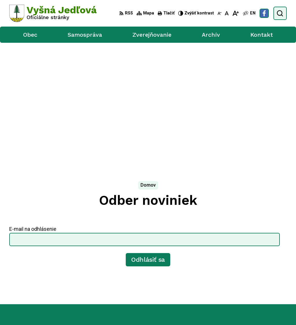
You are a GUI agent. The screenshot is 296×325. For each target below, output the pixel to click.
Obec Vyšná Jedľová (167, 310)
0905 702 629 (255, 254)
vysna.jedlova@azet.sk (264, 260)
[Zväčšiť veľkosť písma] (235, 13)
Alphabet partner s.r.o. (85, 310)
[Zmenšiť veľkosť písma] (219, 13)
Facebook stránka (259, 267)
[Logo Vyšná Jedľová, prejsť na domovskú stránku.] (53, 13)
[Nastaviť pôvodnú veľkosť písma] (226, 13)
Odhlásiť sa (148, 135)
